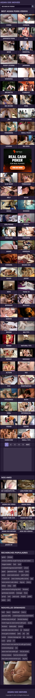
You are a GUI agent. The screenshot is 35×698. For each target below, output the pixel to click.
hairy (9, 586)
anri (9, 600)
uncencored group (7, 648)
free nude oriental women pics (11, 658)
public (29, 596)
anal (19, 564)
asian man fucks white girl (10, 651)
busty (29, 623)
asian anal (16, 596)
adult (3, 575)
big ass (22, 582)
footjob (23, 596)
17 (14, 641)
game (3, 557)
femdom (25, 589)
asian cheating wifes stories (19, 578)
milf (14, 586)
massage (19, 593)
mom (27, 571)
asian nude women (13, 575)
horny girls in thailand (8, 633)
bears (8, 612)
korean (21, 571)
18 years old (5, 578)
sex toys (29, 637)
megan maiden (6, 564)
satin (19, 633)
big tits (25, 658)
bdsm (3, 600)
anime (4, 637)
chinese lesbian (6, 655)
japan (3, 571)
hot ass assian (24, 651)
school (26, 568)
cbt (28, 633)
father (4, 586)
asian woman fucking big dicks (11, 589)
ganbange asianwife (8, 593)
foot (14, 564)
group (4, 596)
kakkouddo (12, 626)
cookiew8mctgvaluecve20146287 (12, 568)
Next (27, 444)
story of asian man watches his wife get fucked (16, 644)
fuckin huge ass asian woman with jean (14, 623)
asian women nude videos (10, 582)
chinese (10, 557)
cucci (3, 641)
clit (24, 633)
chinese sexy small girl (8, 619)
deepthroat (15, 612)
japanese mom (12, 571)
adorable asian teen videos (10, 630)
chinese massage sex (14, 637)
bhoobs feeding (22, 619)
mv (16, 648)
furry (25, 593)
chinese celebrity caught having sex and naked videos (16, 561)
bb (24, 637)
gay (32, 578)
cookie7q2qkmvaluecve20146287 (23, 616)
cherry (29, 582)
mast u (23, 612)
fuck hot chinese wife (20, 655)
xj (21, 630)
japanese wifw (6, 616)
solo (9, 596)
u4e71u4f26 (24, 575)
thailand (26, 630)
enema (20, 626)
